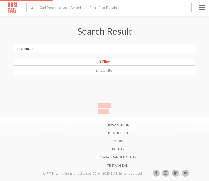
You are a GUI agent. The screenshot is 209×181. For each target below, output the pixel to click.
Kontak (118, 149)
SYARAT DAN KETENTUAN (118, 157)
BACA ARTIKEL (118, 124)
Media (118, 141)
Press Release (118, 133)
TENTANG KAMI (118, 165)
